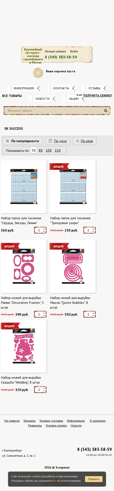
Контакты (61, 88)
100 (49, 150)
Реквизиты (35, 425)
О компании (97, 420)
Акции (74, 99)
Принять (94, 479)
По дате (60, 141)
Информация (24, 88)
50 (34, 150)
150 (58, 150)
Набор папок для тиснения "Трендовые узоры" (70, 220)
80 (41, 150)
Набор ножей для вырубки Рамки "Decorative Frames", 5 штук (22, 302)
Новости (42, 99)
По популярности (25, 141)
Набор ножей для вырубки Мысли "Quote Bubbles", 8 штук (70, 302)
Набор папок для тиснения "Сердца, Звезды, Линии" (21, 220)
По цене (87, 141)
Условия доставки (51, 420)
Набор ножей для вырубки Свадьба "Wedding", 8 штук (21, 379)
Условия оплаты (56, 425)
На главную (12, 420)
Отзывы (94, 88)
